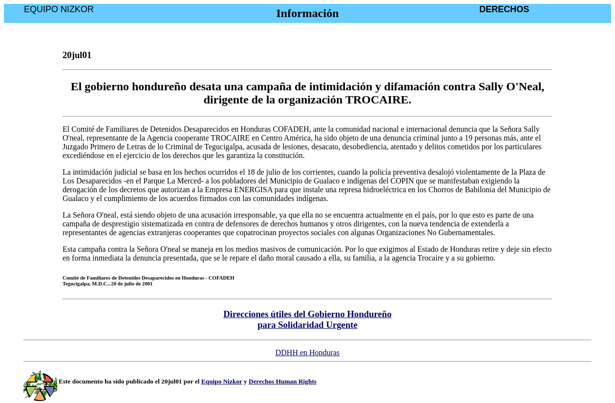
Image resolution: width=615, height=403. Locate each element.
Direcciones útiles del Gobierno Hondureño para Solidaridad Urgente (307, 319)
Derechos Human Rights (283, 381)
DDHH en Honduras (308, 352)
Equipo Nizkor (221, 381)
